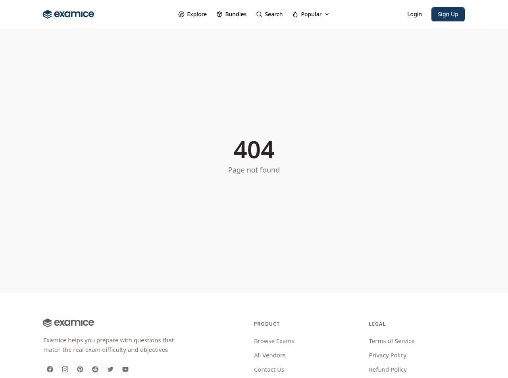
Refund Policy (388, 369)
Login (414, 14)
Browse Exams (274, 341)
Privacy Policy (388, 355)
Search (269, 14)
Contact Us (269, 369)
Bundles (231, 14)
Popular (310, 14)
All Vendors (269, 355)
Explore (192, 14)
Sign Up (448, 14)
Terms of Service (392, 341)
